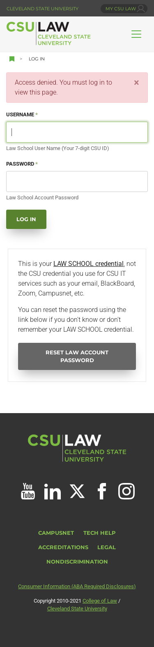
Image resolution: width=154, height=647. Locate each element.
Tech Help (99, 533)
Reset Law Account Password (77, 356)
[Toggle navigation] (136, 34)
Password (20, 164)
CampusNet (56, 533)
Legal (106, 547)
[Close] (136, 82)
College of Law (100, 601)
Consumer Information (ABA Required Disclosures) (77, 586)
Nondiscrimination (77, 562)
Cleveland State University (42, 9)
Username (20, 114)
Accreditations (63, 547)
